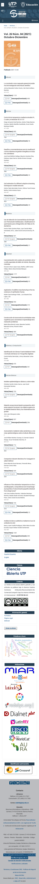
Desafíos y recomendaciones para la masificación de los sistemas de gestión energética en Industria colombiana (19, 151)
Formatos (7, 615)
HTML (9, 103)
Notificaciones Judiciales (20, 863)
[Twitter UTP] (14, 783)
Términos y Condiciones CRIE (12, 869)
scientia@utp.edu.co (22, 803)
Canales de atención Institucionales (19, 861)
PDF (8, 98)
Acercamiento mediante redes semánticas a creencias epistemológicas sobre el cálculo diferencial (19, 433)
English (6, 557)
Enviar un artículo (11, 628)
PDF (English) (11, 134)
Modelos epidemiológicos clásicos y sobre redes (19, 381)
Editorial (7, 621)
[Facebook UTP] (10, 783)
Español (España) (10, 554)
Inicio (5, 25)
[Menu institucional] (2, 4)
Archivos (12, 25)
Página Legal (8, 618)
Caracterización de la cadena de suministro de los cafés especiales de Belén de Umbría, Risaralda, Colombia (19, 262)
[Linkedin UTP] (24, 783)
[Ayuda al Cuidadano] (28, 783)
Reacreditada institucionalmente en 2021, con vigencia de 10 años (19, 823)
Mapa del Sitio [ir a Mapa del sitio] (19, 875)
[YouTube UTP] (17, 783)
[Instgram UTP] (21, 783)
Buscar (35, 20)
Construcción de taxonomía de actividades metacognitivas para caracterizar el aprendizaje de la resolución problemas (19, 320)
